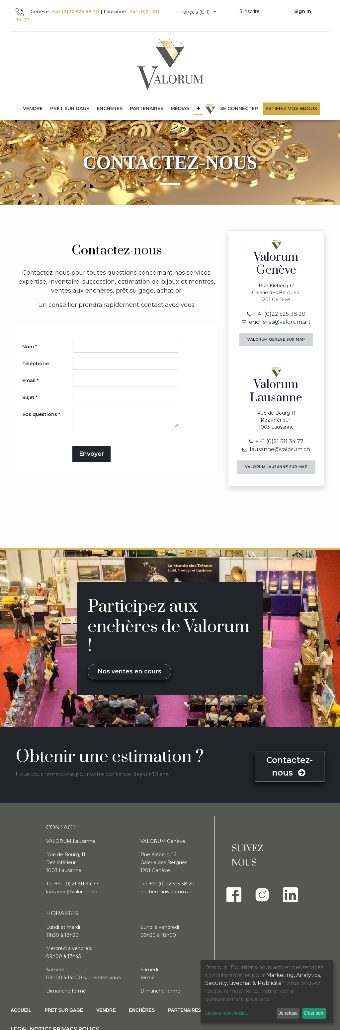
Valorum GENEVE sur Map (276, 339)
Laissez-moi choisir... (226, 1013)
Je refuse (288, 1013)
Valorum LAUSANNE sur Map (276, 467)
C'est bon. (314, 1013)
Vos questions (39, 414)
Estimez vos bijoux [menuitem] (291, 108)
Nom (28, 347)
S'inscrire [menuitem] (249, 11)
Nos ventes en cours (129, 671)
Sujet (28, 397)
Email (29, 380)
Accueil (21, 1010)
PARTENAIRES (184, 1010)
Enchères (142, 1010)
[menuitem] (69, 109)
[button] (198, 109)
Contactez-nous (289, 766)
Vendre (106, 1010)
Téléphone (35, 364)
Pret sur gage (63, 1010)
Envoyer (91, 453)
